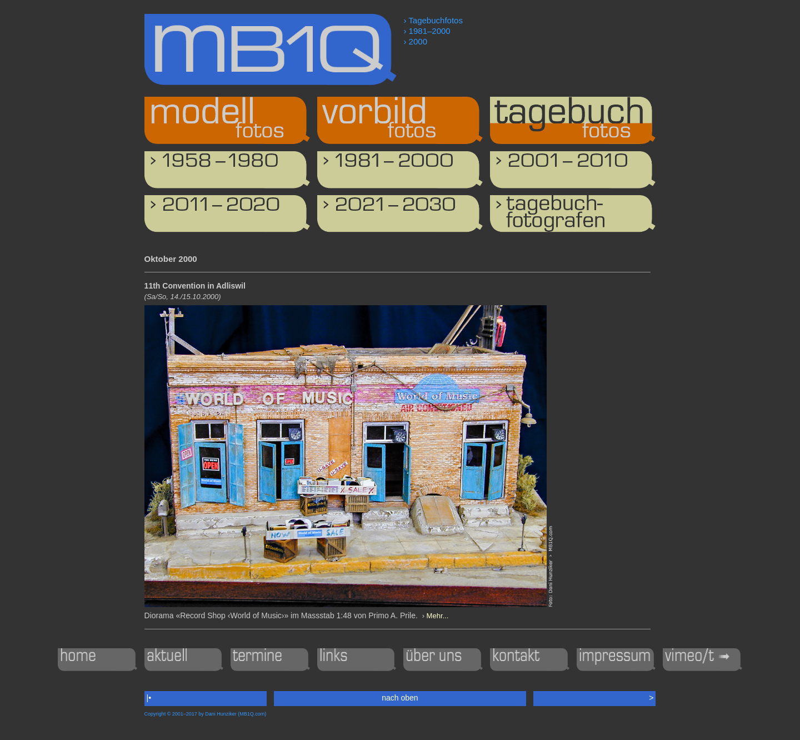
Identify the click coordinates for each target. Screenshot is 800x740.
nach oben (400, 697)
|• (148, 697)
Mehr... (438, 616)
